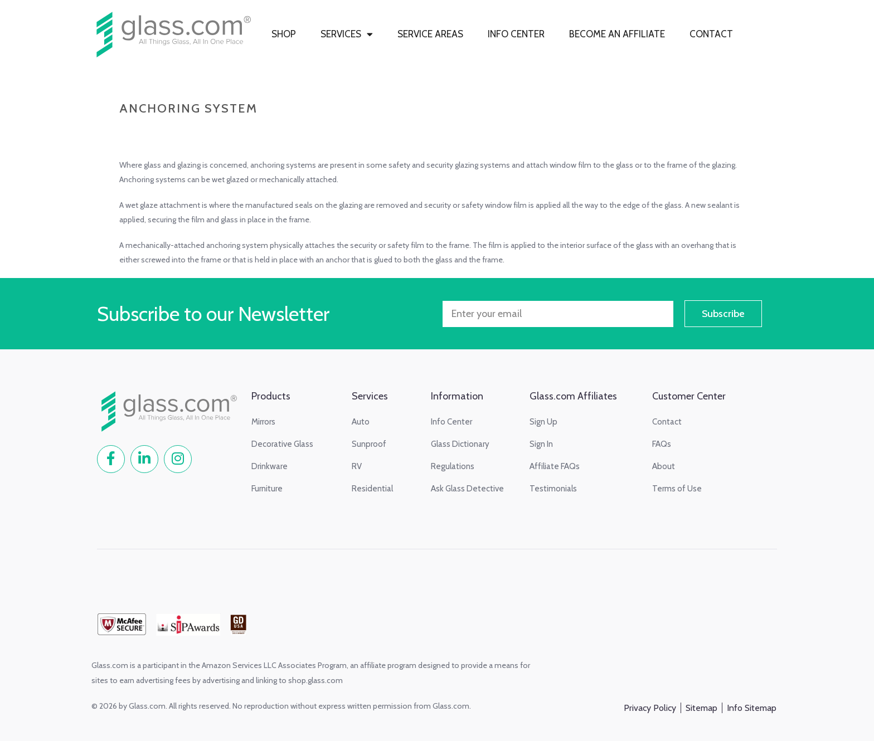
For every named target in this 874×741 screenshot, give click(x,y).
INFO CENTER (516, 34)
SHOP (283, 34)
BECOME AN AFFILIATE (617, 34)
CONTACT (711, 34)
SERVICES (347, 34)
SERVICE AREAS (430, 34)
